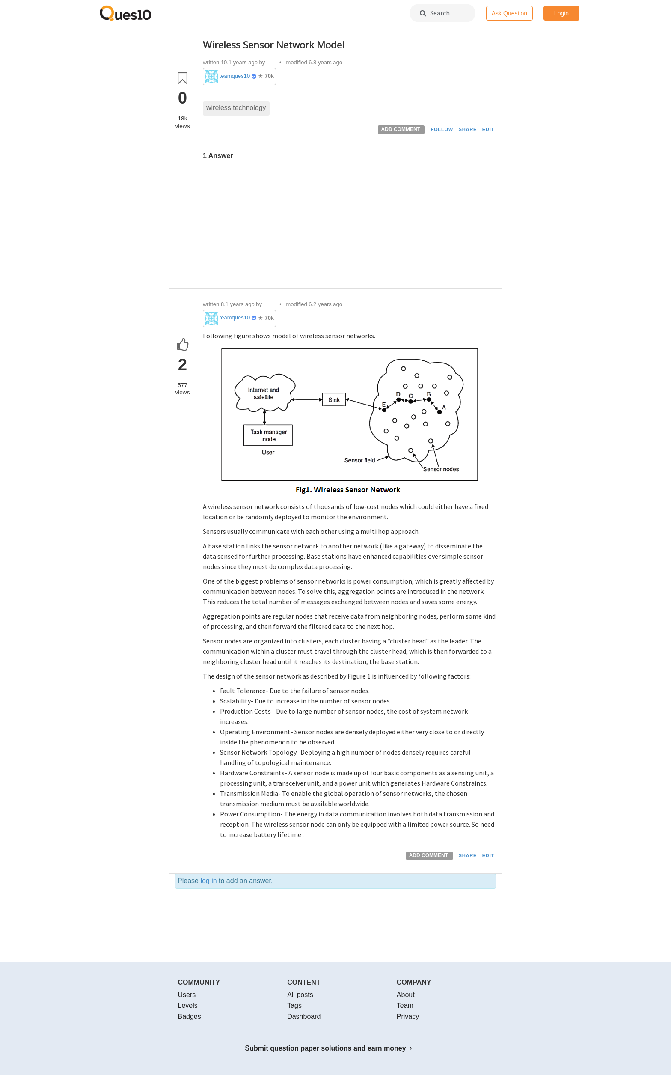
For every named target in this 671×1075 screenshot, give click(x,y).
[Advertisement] (349, 228)
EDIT (488, 129)
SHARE (468, 129)
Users (187, 994)
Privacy (408, 1016)
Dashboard (304, 1016)
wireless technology (236, 107)
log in (208, 880)
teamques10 (235, 76)
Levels (188, 1005)
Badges (189, 1016)
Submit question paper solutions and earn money (329, 1048)
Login (561, 13)
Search (435, 13)
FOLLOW (442, 129)
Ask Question (509, 13)
